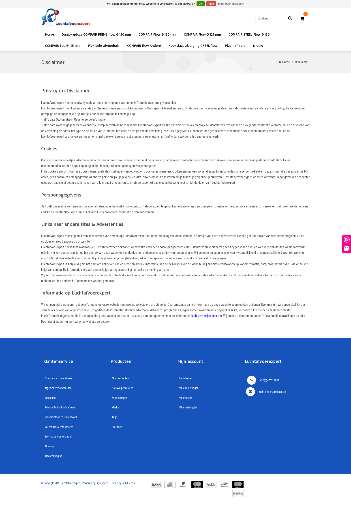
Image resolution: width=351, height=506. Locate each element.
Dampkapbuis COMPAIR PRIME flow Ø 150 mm (96, 34)
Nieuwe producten (122, 388)
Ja (200, 3)
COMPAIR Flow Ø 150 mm (157, 34)
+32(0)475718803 (263, 380)
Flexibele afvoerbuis (104, 45)
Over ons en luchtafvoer (58, 378)
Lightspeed (102, 483)
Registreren (185, 378)
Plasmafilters (235, 45)
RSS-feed (117, 427)
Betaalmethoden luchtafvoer (61, 417)
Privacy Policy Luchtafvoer (60, 407)
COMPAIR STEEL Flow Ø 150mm (252, 34)
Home (49, 34)
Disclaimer (301, 62)
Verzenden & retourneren (59, 427)
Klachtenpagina (53, 456)
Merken (116, 407)
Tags (114, 417)
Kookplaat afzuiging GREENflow (193, 45)
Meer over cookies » (231, 3)
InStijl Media (128, 483)
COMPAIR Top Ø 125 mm (63, 45)
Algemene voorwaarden (58, 388)
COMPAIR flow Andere (144, 45)
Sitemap (49, 446)
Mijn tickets (185, 397)
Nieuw (258, 45)
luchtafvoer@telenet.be (266, 391)
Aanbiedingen (119, 397)
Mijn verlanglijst (188, 407)
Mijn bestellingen (189, 388)
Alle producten (120, 378)
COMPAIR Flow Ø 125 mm (202, 34)
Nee (211, 3)
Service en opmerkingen (58, 436)
